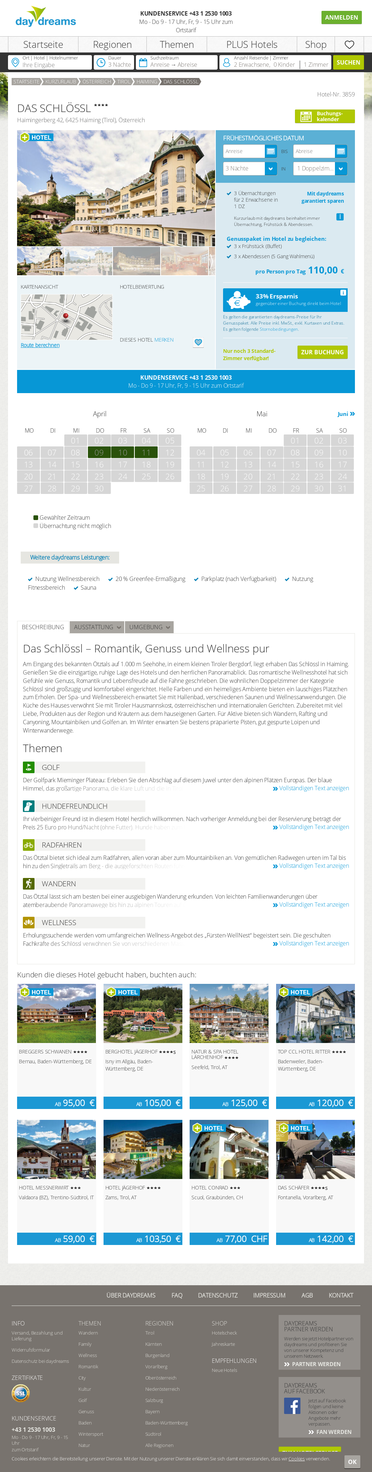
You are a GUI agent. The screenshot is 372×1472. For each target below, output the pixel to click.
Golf (82, 1400)
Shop (315, 44)
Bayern (152, 1411)
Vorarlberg (156, 1366)
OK (352, 1462)
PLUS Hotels (252, 44)
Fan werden (333, 1431)
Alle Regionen (159, 1445)
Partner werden (316, 1364)
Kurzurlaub (60, 81)
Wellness (87, 1355)
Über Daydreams (130, 1295)
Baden (85, 1422)
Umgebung (146, 627)
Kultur (84, 1389)
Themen (177, 44)
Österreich (96, 81)
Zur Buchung (322, 352)
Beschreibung (43, 627)
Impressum (269, 1295)
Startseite (43, 44)
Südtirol (153, 1434)
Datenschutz (217, 1295)
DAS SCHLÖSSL (180, 81)
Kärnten (153, 1344)
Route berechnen (40, 345)
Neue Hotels (224, 1370)
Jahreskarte (223, 1344)
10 (123, 452)
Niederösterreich (162, 1389)
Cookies (296, 1458)
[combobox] (250, 169)
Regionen (112, 44)
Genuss (86, 1411)
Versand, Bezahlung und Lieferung (37, 1335)
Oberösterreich (161, 1377)
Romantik (88, 1366)
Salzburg (154, 1400)
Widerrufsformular (31, 1350)
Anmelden (341, 17)
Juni (343, 413)
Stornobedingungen (279, 329)
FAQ (176, 1295)
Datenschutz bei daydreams (40, 1361)
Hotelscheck (224, 1332)
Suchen (348, 62)
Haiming (147, 81)
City (82, 1377)
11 (146, 452)
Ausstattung (93, 627)
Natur (84, 1445)
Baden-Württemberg (166, 1422)
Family (85, 1344)
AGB (307, 1295)
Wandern (88, 1332)
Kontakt (341, 1295)
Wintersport (90, 1434)
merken (164, 339)
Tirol (123, 81)
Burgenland (157, 1355)
